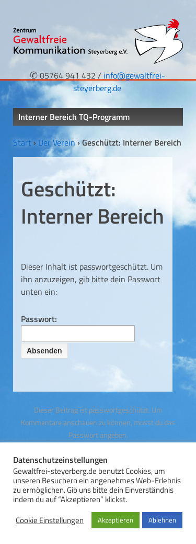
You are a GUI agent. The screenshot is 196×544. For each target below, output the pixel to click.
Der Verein (56, 142)
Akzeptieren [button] (115, 520)
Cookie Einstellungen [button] (50, 520)
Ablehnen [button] (162, 520)
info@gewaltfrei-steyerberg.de (119, 81)
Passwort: (78, 327)
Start (22, 142)
